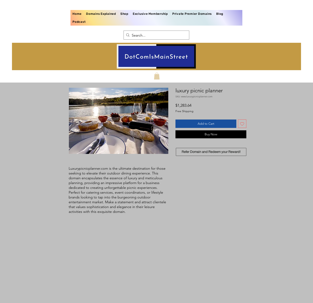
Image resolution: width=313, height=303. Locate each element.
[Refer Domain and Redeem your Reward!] (211, 152)
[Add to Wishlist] (242, 124)
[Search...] (156, 35)
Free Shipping (184, 111)
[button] (157, 76)
